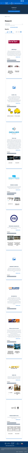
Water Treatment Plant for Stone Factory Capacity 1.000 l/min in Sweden (17, 244)
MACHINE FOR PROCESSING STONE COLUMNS (17, 353)
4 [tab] (13, 74)
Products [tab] (18, 32)
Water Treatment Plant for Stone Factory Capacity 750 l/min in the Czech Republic (10, 244)
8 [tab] (17, 74)
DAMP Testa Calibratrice (10, 116)
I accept (25, 451)
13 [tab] (12, 206)
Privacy (17, 451)
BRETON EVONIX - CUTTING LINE (17, 72)
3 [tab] (12, 118)
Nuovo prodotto (10, 434)
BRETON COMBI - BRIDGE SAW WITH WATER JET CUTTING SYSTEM (10, 72)
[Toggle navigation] (1, 3)
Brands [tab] (9, 32)
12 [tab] (20, 205)
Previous (6, 68)
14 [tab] (13, 206)
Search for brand (7, 24)
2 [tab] (11, 118)
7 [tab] (16, 74)
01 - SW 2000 (10, 393)
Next (21, 68)
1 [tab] (9, 74)
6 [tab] (15, 74)
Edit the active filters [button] (14, 27)
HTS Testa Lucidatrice (17, 116)
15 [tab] (14, 206)
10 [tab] (18, 205)
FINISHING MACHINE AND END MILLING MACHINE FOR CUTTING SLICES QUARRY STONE (10, 353)
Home (6, 16)
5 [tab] (14, 74)
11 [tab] (19, 205)
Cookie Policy (21, 451)
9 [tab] (18, 74)
